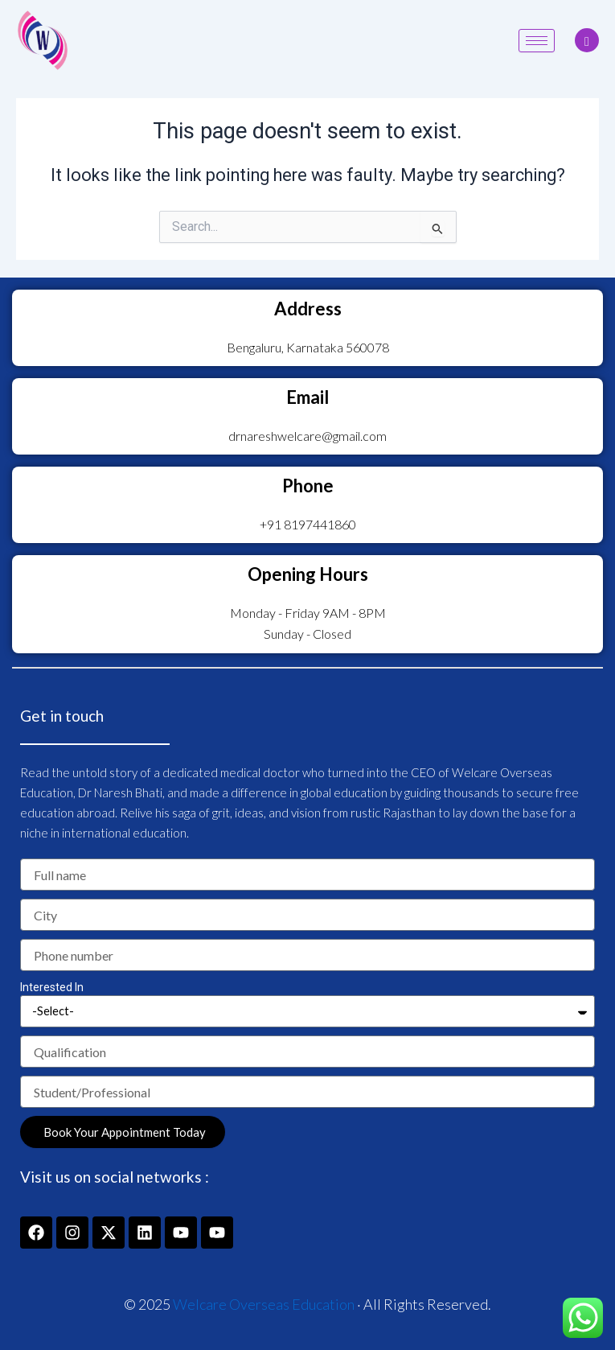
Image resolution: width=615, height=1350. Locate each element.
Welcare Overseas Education (264, 1304)
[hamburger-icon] (537, 40)
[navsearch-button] (587, 40)
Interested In (52, 987)
